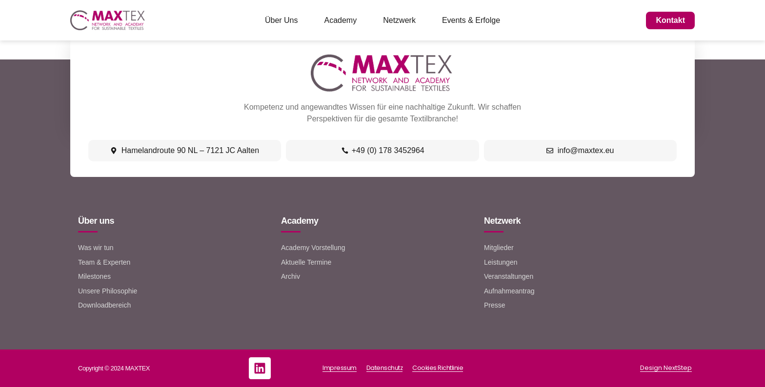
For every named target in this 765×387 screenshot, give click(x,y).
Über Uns (281, 20)
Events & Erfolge (471, 20)
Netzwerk (399, 20)
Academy (340, 20)
